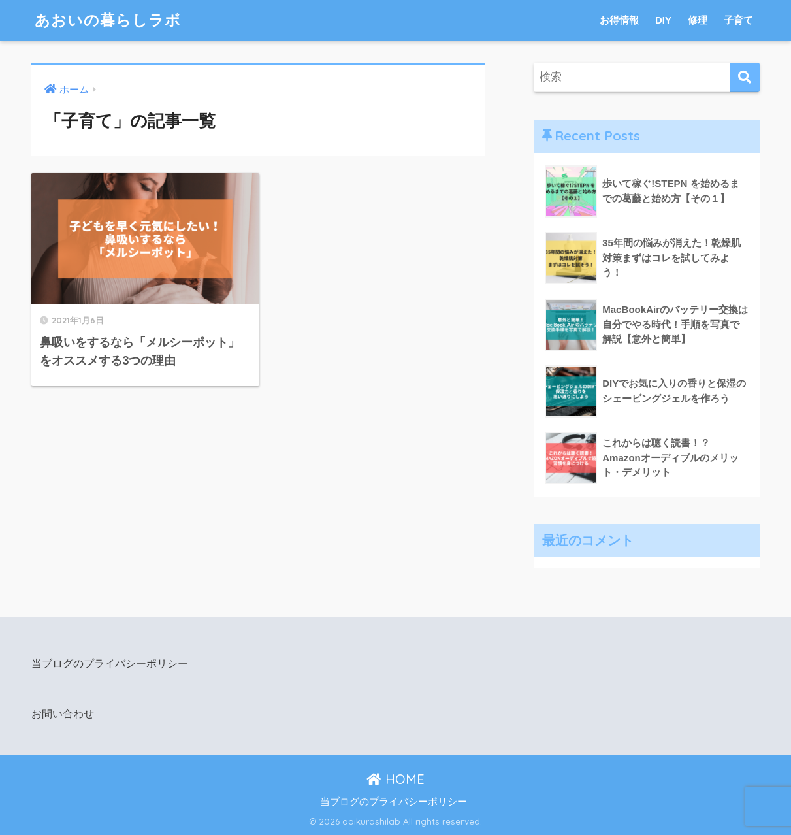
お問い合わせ (62, 713)
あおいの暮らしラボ (108, 19)
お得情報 (619, 19)
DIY (663, 19)
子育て (738, 19)
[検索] (745, 77)
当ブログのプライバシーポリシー (109, 663)
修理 (697, 19)
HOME (395, 779)
